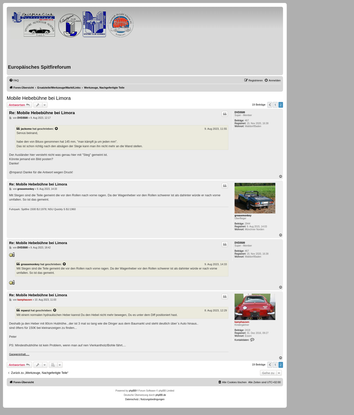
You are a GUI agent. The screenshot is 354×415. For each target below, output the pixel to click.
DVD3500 (240, 112)
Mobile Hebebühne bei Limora (39, 98)
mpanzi (25, 310)
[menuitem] (14, 80)
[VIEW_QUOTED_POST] (56, 129)
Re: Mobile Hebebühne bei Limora (42, 113)
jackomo (26, 128)
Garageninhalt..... (19, 354)
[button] (269, 105)
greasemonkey (243, 215)
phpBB (132, 390)
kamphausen (242, 322)
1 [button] (275, 105)
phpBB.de (160, 395)
